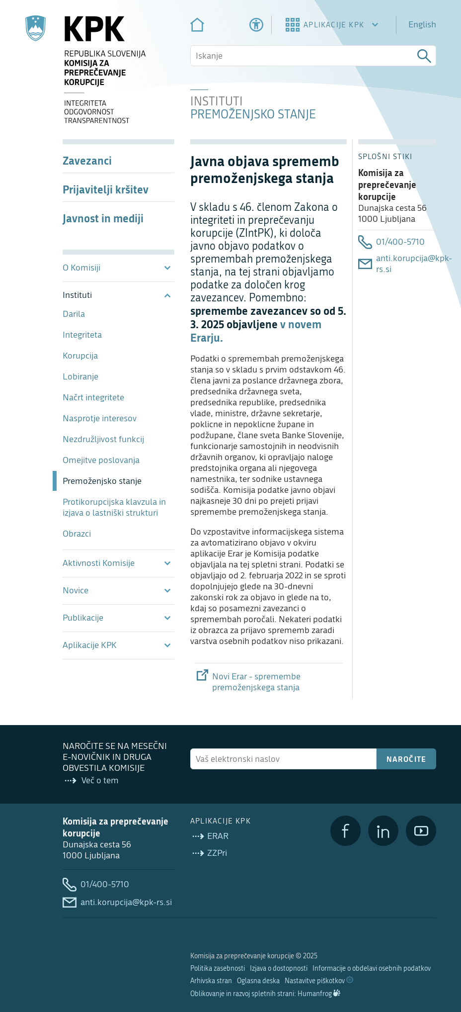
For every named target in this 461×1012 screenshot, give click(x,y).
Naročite (406, 758)
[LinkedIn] (383, 831)
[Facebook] (345, 831)
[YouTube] (421, 831)
